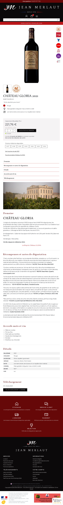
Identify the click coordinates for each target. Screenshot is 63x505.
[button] (3, 502)
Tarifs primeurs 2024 (8, 476)
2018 (13, 146)
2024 (44, 146)
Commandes (36, 474)
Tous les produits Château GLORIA (15, 155)
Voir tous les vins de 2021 (12, 151)
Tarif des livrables (7, 474)
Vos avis (35, 464)
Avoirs (34, 476)
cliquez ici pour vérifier (46, 483)
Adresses (35, 478)
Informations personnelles (40, 472)
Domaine (7, 161)
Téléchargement (9, 178)
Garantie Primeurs (8, 462)
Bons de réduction (38, 480)
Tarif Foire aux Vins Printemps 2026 (12, 478)
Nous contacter (7, 464)
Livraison (5, 459)
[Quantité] (10, 130)
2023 (38, 146)
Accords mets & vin (10, 174)
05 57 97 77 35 (47, 486)
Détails (6, 170)
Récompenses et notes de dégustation (16, 165)
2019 (19, 146)
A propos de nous (37, 466)
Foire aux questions (8, 466)
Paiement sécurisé (8, 460)
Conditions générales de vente (41, 460)
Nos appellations (37, 462)
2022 (32, 146)
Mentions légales (37, 459)
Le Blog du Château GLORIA (31, 245)
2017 (7, 146)
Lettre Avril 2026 (7, 472)
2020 (25, 146)
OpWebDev (51, 487)
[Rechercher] (31, 19)
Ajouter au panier (26, 130)
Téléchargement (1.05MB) (15, 389)
